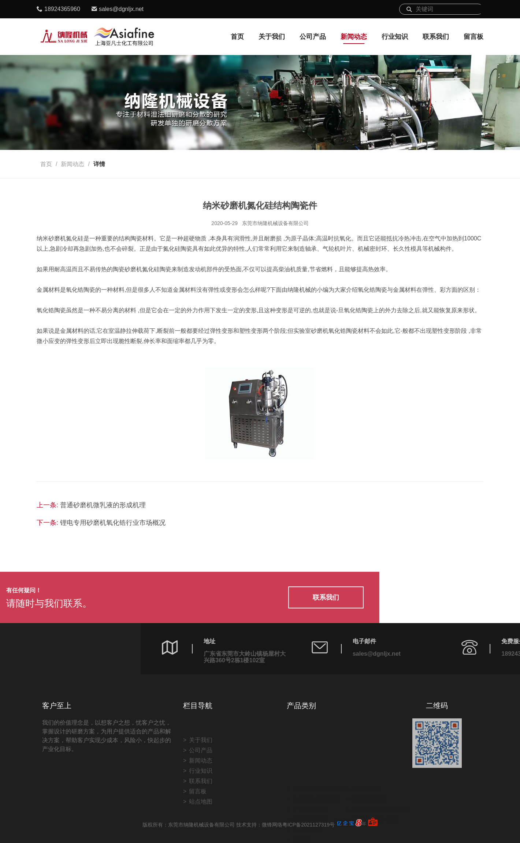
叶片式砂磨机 (310, 788)
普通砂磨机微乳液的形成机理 (103, 505)
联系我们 (436, 36)
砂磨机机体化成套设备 (380, 788)
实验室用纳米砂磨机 (319, 767)
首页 (237, 36)
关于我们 (272, 36)
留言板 (473, 36)
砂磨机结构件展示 (374, 798)
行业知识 (395, 36)
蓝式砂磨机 (307, 808)
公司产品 (313, 36)
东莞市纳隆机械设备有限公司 (275, 223)
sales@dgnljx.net (121, 9)
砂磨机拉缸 (365, 767)
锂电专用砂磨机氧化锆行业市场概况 (113, 522)
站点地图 (200, 833)
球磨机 (301, 819)
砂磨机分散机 (368, 777)
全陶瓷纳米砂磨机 (316, 777)
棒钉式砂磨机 (310, 798)
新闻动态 (354, 36)
